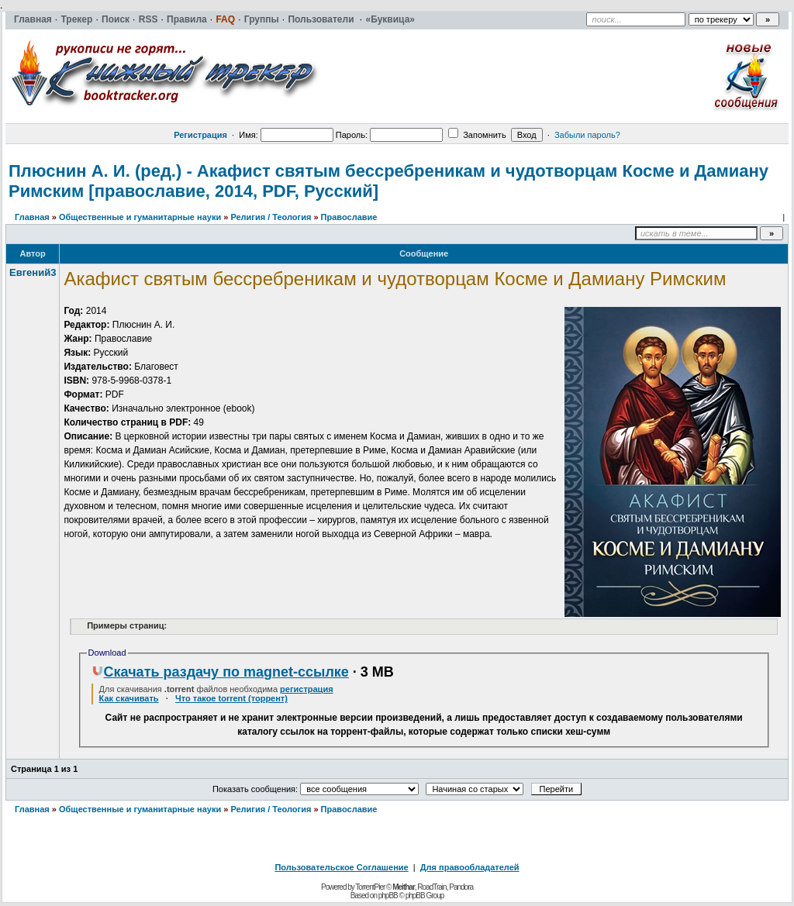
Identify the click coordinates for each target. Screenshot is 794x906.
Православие (349, 217)
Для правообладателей (470, 867)
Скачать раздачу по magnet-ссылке (220, 672)
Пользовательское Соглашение (341, 867)
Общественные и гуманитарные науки (140, 217)
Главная (32, 217)
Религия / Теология (270, 217)
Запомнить (477, 135)
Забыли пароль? (587, 135)
